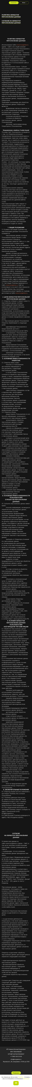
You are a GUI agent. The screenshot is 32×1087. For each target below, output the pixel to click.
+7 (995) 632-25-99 (16, 1056)
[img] (6, 2)
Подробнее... (21, 1077)
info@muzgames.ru (16, 1059)
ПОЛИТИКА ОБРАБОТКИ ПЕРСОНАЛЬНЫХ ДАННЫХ (11, 16)
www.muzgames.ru (22, 45)
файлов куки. (26, 1078)
